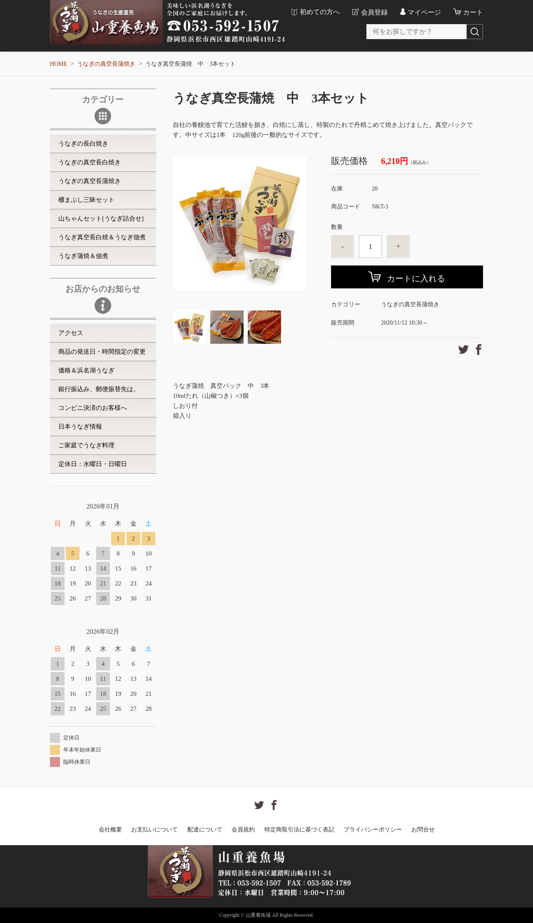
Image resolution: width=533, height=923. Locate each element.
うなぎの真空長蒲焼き (106, 64)
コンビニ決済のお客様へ (92, 407)
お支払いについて (154, 829)
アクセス (70, 333)
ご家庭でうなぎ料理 (86, 445)
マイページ (424, 12)
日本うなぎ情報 (80, 426)
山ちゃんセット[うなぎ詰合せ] (101, 218)
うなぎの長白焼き (83, 143)
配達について (204, 829)
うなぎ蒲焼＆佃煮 (83, 256)
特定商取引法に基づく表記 (299, 829)
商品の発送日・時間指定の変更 (102, 351)
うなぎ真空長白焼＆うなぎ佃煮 (102, 237)
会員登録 (374, 12)
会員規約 (243, 829)
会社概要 (110, 829)
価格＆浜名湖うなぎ (86, 370)
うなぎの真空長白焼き (89, 162)
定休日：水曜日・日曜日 (92, 464)
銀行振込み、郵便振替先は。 (98, 389)
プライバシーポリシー (373, 829)
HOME (58, 64)
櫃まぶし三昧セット (86, 199)
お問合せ (423, 829)
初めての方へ (320, 12)
